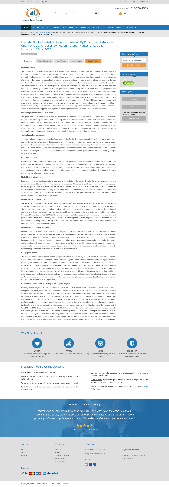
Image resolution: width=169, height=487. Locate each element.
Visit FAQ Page (134, 118)
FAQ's (133, 2)
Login (125, 14)
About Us (123, 2)
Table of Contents (44, 61)
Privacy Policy (60, 459)
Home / (24, 32)
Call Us (134, 107)
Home (26, 27)
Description (28, 61)
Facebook (90, 464)
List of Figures (77, 61)
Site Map (24, 455)
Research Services (41, 27)
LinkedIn (94, 464)
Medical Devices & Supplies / (40, 32)
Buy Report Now (134, 65)
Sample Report (93, 61)
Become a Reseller (113, 27)
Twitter (86, 464)
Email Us (134, 99)
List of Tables (61, 61)
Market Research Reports (65, 27)
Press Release (132, 27)
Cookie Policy (60, 462)
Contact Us (143, 2)
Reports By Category (90, 27)
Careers (58, 452)
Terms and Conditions (62, 455)
